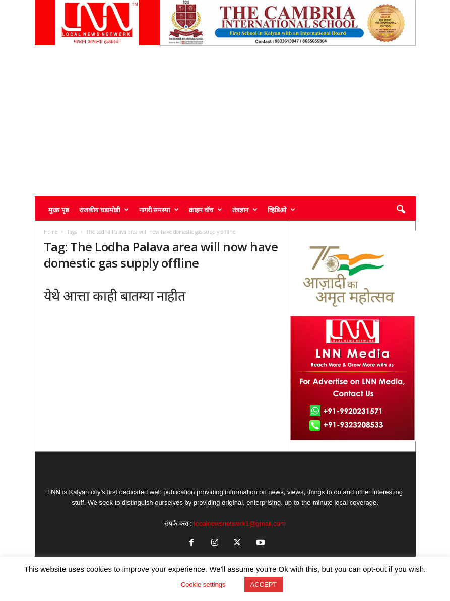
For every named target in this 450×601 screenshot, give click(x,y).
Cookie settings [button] (203, 584)
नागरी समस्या (159, 209)
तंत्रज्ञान (245, 209)
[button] (401, 209)
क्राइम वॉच (205, 209)
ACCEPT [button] (263, 584)
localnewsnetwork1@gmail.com (240, 523)
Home (50, 231)
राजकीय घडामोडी (104, 209)
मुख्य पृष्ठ (58, 209)
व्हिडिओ (281, 209)
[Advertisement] (225, 120)
